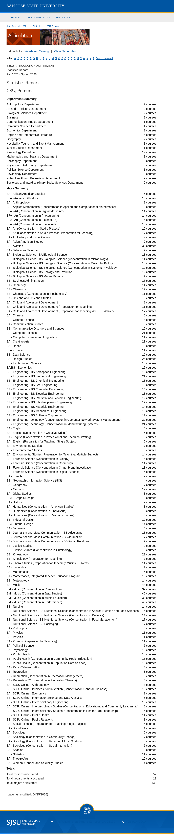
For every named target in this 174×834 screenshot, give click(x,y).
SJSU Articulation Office (17, 26)
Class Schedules (65, 51)
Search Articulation (39, 17)
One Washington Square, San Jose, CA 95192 (85, 822)
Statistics (37, 26)
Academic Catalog (37, 51)
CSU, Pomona (53, 26)
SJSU (35, 6)
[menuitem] (14, 17)
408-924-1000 (136, 822)
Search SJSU (63, 17)
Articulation (13, 17)
